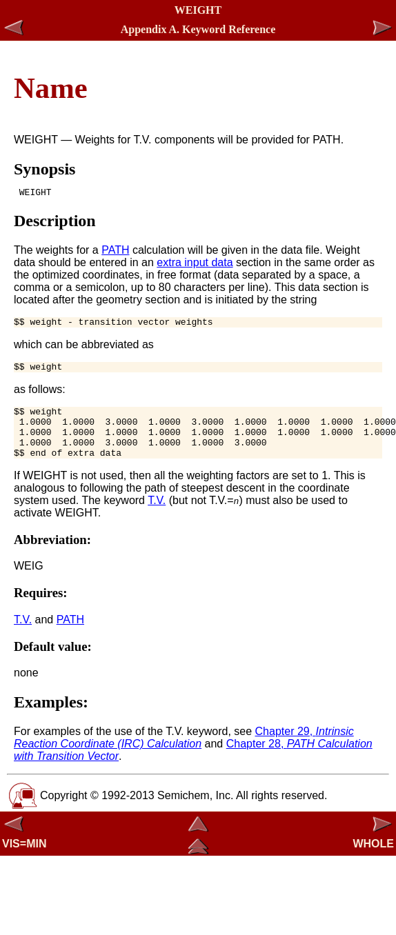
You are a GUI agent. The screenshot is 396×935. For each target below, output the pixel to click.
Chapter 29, (184, 754)
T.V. (157, 517)
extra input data (194, 264)
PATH (115, 252)
